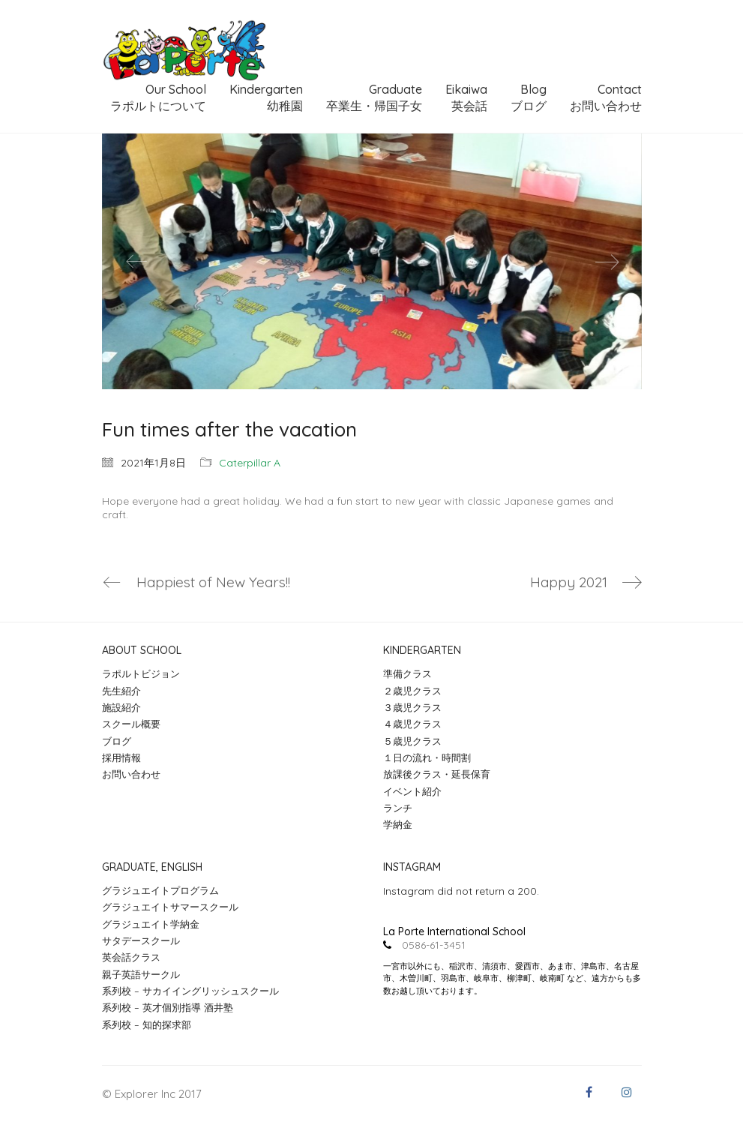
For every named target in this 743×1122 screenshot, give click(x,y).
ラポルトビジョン (141, 674)
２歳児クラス (412, 691)
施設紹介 (121, 707)
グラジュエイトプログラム (160, 890)
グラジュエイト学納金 (150, 924)
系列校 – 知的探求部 (146, 1024)
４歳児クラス (412, 724)
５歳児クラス (412, 741)
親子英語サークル (141, 974)
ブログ (116, 741)
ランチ (397, 808)
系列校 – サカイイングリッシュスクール (190, 991)
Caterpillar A (249, 463)
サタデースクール (141, 940)
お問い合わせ (131, 774)
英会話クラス (131, 957)
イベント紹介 (412, 791)
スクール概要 (131, 724)
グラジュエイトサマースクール (170, 907)
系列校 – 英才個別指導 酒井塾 (167, 1007)
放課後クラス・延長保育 (436, 774)
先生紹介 (121, 691)
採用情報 (121, 758)
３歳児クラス (412, 707)
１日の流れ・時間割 (427, 758)
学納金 (397, 824)
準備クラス (407, 674)
